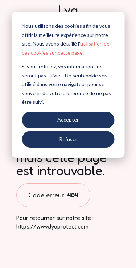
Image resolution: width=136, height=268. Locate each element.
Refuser (68, 139)
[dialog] (68, 85)
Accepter (68, 119)
